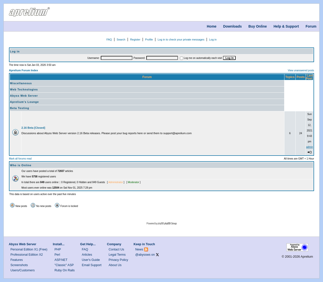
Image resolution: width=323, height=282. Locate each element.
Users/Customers (22, 270)
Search (121, 39)
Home (211, 26)
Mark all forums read (20, 158)
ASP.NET (60, 260)
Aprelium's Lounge (24, 101)
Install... (58, 244)
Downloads (232, 26)
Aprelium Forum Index (23, 70)
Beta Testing (19, 108)
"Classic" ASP (64, 265)
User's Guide (91, 260)
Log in (212, 39)
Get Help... (88, 244)
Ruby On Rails (64, 270)
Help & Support (286, 26)
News (139, 249)
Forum (311, 26)
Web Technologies (24, 89)
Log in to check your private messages (181, 39)
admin (309, 147)
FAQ (109, 39)
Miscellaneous (21, 83)
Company (114, 244)
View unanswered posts (301, 70)
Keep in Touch (144, 244)
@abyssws (143, 254)
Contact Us (116, 249)
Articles (87, 254)
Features (16, 260)
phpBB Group (170, 223)
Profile (149, 39)
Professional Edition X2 (26, 254)
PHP (57, 249)
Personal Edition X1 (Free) (28, 249)
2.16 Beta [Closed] (33, 127)
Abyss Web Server (24, 95)
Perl (57, 254)
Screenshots (19, 265)
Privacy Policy (118, 260)
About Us (115, 265)
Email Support (92, 265)
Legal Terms (117, 254)
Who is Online (20, 165)
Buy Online (257, 26)
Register (135, 39)
